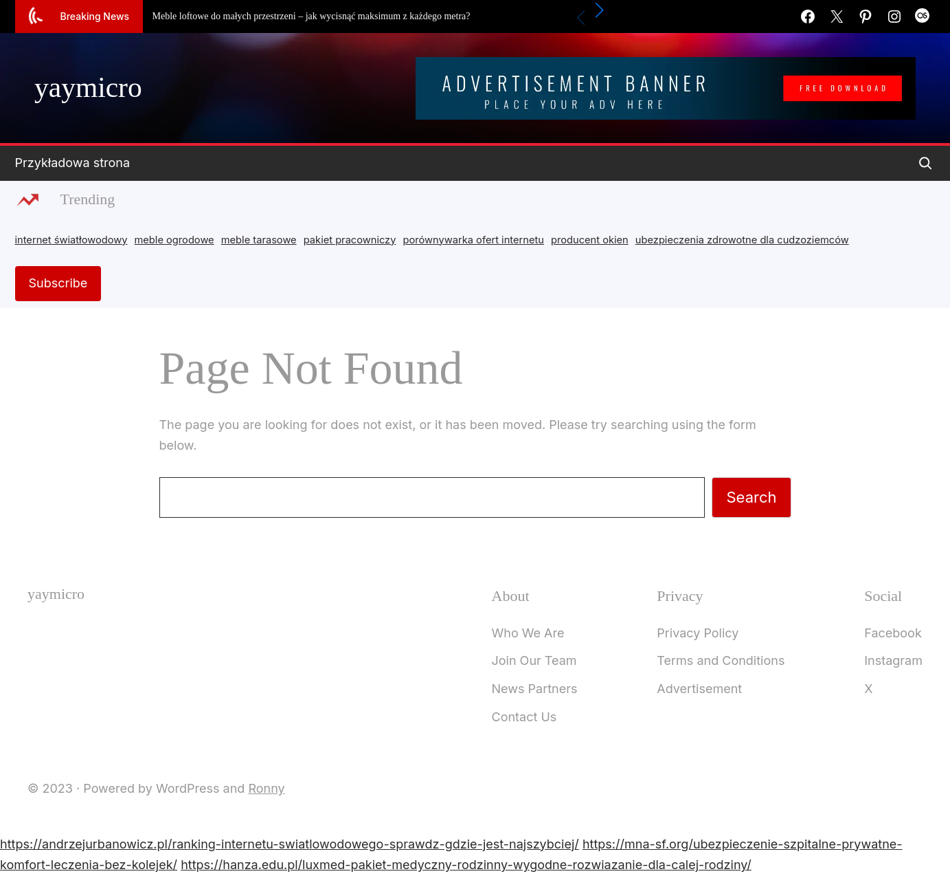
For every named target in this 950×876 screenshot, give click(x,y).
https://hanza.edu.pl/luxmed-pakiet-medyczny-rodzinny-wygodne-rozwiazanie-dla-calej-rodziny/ (466, 864)
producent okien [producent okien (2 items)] (590, 240)
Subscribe (58, 283)
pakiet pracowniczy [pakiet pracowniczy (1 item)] (350, 240)
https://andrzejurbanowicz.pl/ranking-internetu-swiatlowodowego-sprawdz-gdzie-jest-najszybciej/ (289, 844)
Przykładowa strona (73, 162)
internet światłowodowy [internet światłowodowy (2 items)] (71, 240)
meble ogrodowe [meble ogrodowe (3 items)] (174, 240)
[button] (599, 10)
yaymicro (88, 87)
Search (751, 497)
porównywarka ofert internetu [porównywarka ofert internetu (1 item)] (473, 240)
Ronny (266, 788)
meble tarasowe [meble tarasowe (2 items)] (259, 240)
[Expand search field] (925, 163)
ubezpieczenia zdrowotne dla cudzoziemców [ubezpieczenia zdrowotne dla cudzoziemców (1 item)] (742, 240)
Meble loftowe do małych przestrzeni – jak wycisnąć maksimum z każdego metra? (311, 16)
